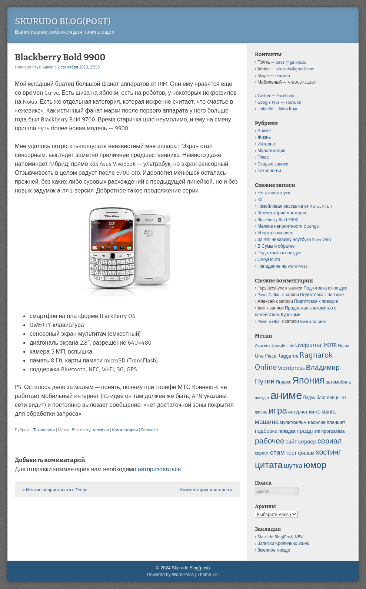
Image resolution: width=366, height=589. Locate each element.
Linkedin (265, 108)
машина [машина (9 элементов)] (267, 422)
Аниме (264, 130)
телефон (101, 429)
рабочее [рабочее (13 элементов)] (270, 440)
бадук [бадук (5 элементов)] (309, 397)
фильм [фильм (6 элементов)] (306, 452)
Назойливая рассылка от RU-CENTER (294, 206)
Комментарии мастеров (206, 489)
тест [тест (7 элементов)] (291, 452)
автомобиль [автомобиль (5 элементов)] (338, 382)
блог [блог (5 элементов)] (321, 397)
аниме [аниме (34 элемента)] (286, 395)
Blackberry (81, 429)
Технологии (43, 429)
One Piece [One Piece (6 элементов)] (265, 355)
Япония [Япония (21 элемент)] (308, 380)
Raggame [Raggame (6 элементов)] (288, 355)
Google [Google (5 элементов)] (278, 345)
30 (259, 199)
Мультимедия (271, 150)
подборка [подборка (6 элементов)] (266, 431)
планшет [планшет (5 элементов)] (336, 422)
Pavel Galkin (42, 67)
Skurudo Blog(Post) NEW (280, 536)
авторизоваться (159, 469)
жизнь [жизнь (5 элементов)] (261, 412)
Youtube (293, 102)
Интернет (267, 144)
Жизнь (264, 137)
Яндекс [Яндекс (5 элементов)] (283, 382)
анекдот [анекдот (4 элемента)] (262, 397)
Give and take (313, 321)
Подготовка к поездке (279, 252)
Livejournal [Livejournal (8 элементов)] (309, 344)
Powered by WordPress (170, 574)
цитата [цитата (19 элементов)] (269, 464)
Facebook (285, 95)
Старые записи (273, 164)
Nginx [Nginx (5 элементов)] (343, 345)
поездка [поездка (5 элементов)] (287, 431)
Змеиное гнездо (273, 550)
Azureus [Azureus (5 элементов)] (262, 345)
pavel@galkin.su (291, 62)
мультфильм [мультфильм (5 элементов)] (293, 422)
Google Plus (268, 102)
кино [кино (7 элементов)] (314, 411)
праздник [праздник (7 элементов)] (308, 430)
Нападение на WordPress (282, 266)
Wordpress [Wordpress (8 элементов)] (291, 367)
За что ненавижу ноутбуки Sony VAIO (294, 239)
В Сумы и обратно (276, 246)
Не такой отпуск (273, 192)
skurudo (282, 75)
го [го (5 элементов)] (344, 397)
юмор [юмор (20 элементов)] (314, 464)
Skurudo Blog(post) (63, 21)
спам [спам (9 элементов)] (277, 452)
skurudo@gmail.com (295, 68)
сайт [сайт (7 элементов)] (291, 441)
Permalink (150, 429)
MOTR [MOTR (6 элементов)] (330, 345)
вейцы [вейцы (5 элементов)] (333, 397)
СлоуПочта (268, 259)
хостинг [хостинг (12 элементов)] (328, 452)
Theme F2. (208, 574)
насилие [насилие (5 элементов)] (317, 422)
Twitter (264, 95)
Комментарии (125, 429)
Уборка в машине (275, 232)
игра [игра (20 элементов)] (278, 410)
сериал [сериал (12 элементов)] (329, 440)
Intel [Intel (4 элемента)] (290, 345)
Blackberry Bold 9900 (277, 219)
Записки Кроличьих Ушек (283, 543)
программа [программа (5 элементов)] (333, 431)
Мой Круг (288, 108)
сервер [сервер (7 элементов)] (307, 441)
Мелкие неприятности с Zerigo (55, 489)
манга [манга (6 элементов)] (329, 411)
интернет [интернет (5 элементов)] (297, 412)
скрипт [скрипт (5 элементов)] (262, 453)
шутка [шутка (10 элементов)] (293, 465)
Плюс (263, 157)
